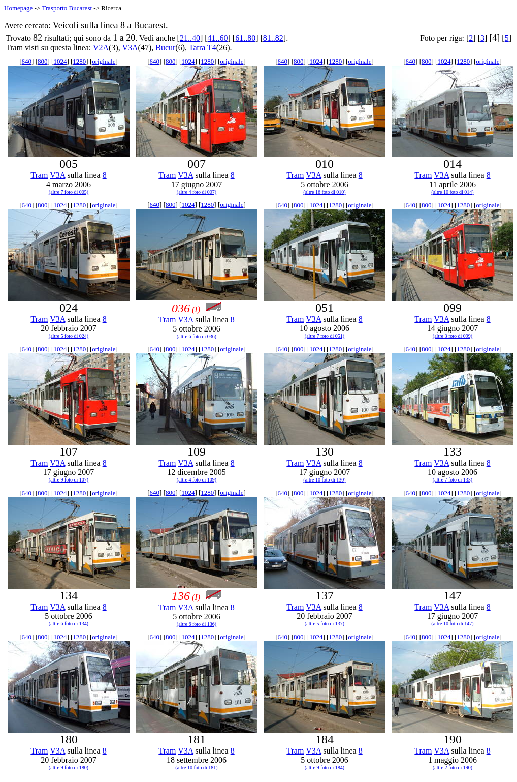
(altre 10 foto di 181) (196, 767)
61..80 (245, 38)
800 (43, 61)
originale (103, 61)
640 (27, 61)
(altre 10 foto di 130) (324, 480)
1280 (79, 61)
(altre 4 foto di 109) (196, 480)
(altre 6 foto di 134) (68, 623)
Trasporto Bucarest (67, 8)
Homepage (18, 8)
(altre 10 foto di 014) (452, 192)
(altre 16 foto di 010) (324, 192)
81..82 (273, 38)
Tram (39, 175)
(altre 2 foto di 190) (452, 767)
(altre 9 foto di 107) (68, 480)
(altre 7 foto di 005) (68, 192)
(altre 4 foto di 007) (196, 192)
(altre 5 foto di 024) (68, 336)
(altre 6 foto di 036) (196, 336)
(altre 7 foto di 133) (452, 480)
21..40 (190, 38)
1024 (60, 61)
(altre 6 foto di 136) (196, 624)
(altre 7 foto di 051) (324, 336)
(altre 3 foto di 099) (452, 336)
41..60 (218, 38)
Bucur (165, 47)
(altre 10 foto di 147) (452, 623)
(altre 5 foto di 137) (324, 623)
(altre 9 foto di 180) (68, 767)
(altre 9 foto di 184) (324, 767)
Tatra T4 (202, 47)
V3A (130, 47)
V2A (101, 47)
